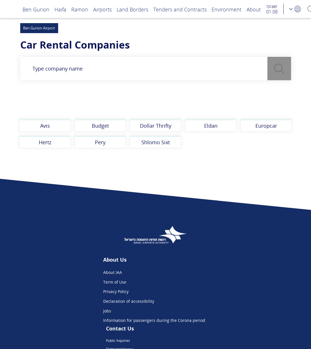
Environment (226, 9)
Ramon (79, 9)
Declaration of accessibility (87, 301)
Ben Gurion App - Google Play (218, 311)
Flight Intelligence (207, 282)
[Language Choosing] (295, 9)
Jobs (66, 311)
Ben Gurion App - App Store (216, 301)
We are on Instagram (210, 291)
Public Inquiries (205, 272)
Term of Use (74, 282)
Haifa (60, 9)
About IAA (71, 272)
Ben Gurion (36, 9)
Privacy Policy (75, 291)
